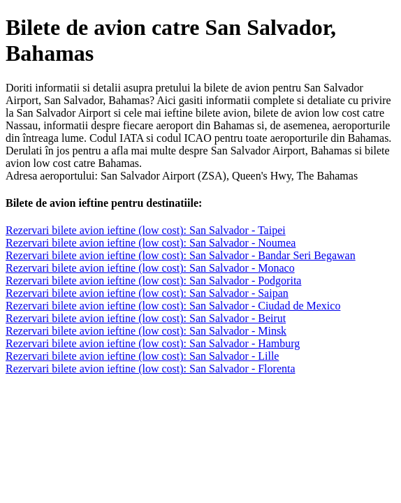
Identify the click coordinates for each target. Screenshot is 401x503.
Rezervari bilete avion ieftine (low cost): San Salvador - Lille (142, 356)
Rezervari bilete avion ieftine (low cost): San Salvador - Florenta (151, 368)
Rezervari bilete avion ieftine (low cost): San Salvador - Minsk (146, 331)
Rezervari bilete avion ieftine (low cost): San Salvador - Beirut (146, 318)
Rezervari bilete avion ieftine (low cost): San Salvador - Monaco (150, 268)
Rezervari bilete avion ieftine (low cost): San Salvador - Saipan (147, 293)
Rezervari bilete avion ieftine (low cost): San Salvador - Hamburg (153, 343)
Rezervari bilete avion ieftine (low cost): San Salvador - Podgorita (153, 280)
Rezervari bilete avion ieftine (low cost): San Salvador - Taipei (146, 230)
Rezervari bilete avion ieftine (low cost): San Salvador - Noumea (151, 243)
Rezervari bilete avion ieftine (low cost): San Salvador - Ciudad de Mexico (173, 306)
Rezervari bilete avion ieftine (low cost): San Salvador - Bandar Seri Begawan (181, 255)
